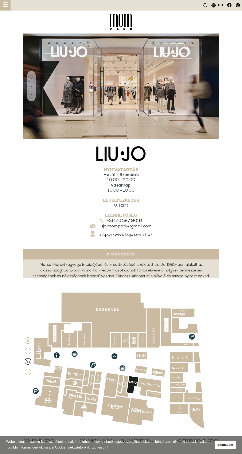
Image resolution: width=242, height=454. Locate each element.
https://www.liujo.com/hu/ (125, 234)
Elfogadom (225, 444)
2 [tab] (31, 86)
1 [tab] (31, 78)
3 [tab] (31, 95)
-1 (28, 372)
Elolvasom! (100, 447)
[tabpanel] (121, 86)
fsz (28, 361)
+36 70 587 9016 (124, 220)
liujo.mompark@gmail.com (125, 226)
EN (217, 5)
